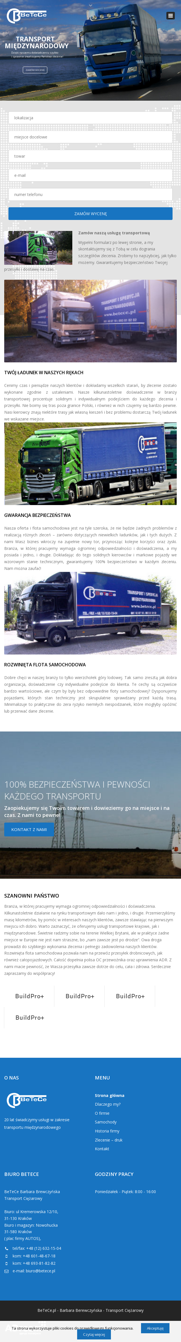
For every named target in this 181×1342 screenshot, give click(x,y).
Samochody (106, 1122)
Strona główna (109, 1095)
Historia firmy (107, 1131)
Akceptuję (155, 1328)
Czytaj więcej (94, 1334)
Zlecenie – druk (108, 1140)
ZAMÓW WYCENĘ (35, 69)
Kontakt (102, 1148)
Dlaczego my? (107, 1104)
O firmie (102, 1113)
